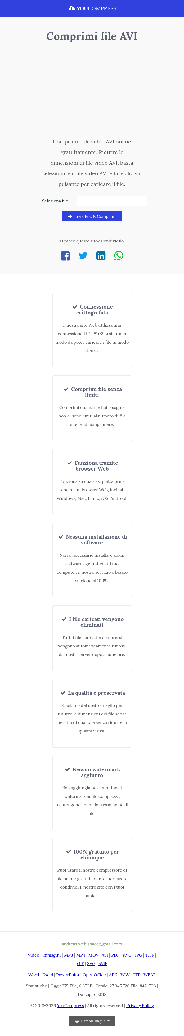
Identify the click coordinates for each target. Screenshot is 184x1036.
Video (33, 955)
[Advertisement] (92, 91)
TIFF (149, 955)
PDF (115, 955)
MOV (93, 955)
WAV (124, 974)
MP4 (80, 955)
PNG (127, 955)
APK (113, 974)
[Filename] (112, 201)
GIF (80, 963)
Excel (47, 974)
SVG (91, 963)
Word (33, 974)
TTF (136, 974)
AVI (105, 955)
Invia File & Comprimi (92, 216)
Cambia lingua (90, 1021)
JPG (138, 955)
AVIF (102, 963)
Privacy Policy (140, 1005)
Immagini (51, 955)
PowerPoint (67, 974)
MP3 (68, 955)
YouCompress (70, 1005)
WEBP (149, 974)
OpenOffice (94, 974)
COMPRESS (92, 8)
